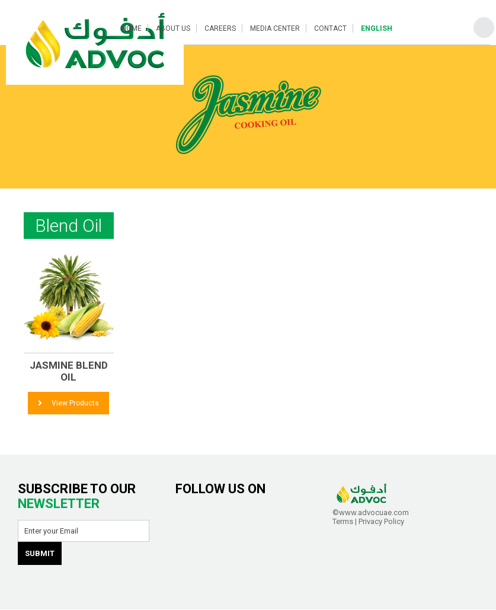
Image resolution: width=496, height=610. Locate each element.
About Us (173, 28)
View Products (68, 403)
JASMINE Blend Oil (69, 371)
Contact (330, 28)
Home (131, 28)
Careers (220, 28)
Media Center (275, 28)
